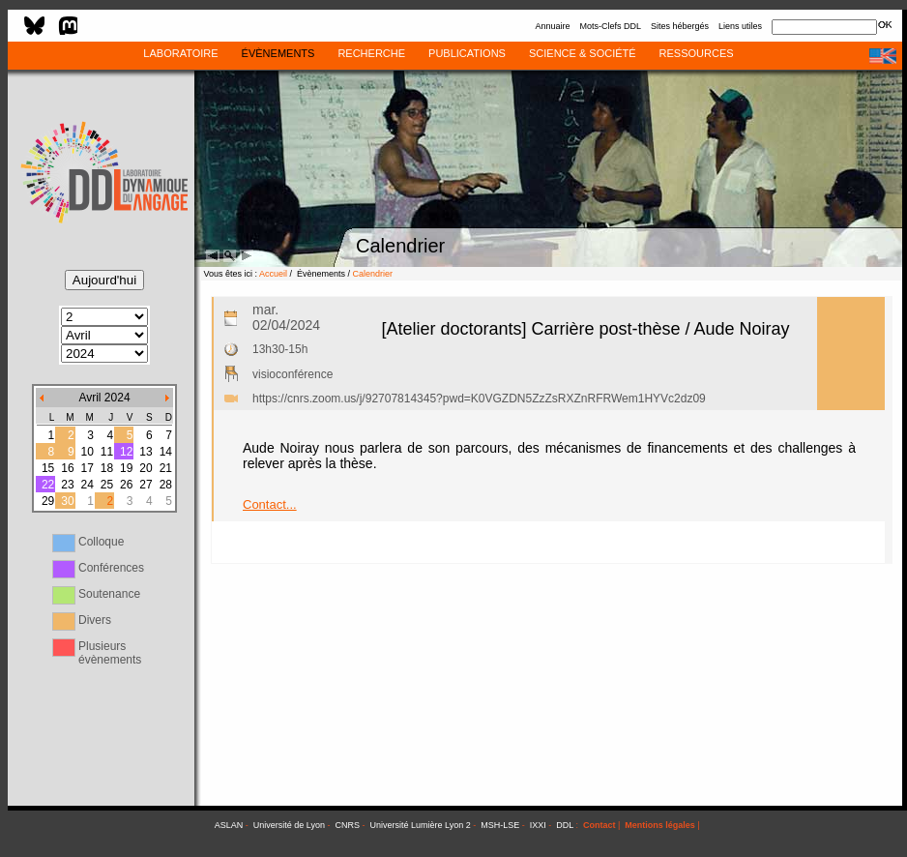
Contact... (270, 504)
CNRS (348, 825)
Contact (599, 825)
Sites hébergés (680, 26)
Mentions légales (660, 825)
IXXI (538, 825)
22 (48, 484)
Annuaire (552, 26)
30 (67, 501)
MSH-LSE (500, 825)
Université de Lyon (289, 825)
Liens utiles (740, 26)
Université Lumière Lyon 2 (420, 825)
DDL (564, 825)
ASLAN (229, 825)
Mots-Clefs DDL (610, 26)
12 (126, 451)
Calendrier (373, 274)
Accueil (273, 274)
